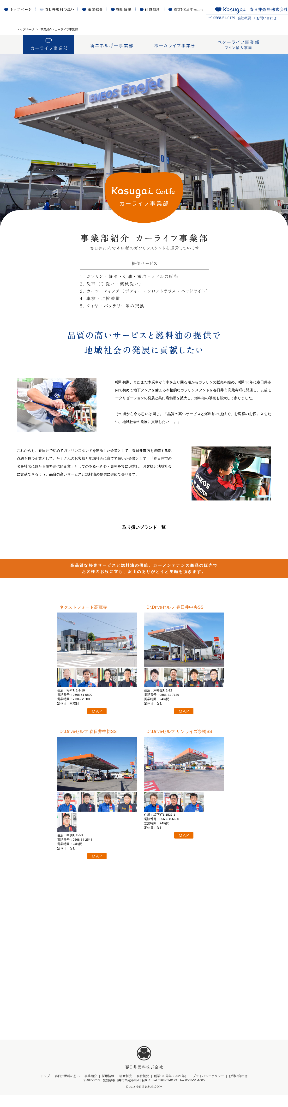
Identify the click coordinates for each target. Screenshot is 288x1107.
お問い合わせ (266, 18)
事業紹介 (90, 1087)
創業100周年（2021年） (171, 1087)
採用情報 (108, 1087)
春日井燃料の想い (67, 1087)
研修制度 (125, 1087)
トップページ (25, 29)
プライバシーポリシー (208, 1087)
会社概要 (244, 18)
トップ (45, 1087)
